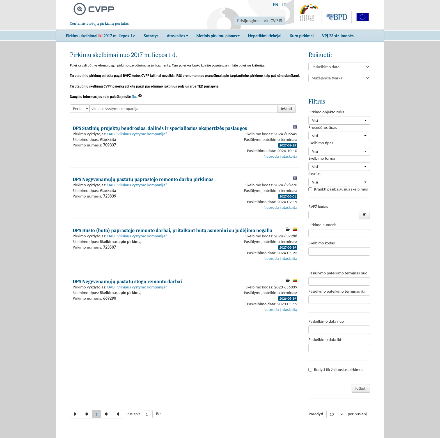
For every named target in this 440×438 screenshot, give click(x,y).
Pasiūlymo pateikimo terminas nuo (338, 273)
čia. (134, 97)
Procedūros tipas (322, 127)
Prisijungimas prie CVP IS (259, 20)
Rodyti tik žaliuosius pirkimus (335, 369)
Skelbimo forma (321, 158)
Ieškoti (286, 108)
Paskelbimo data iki (324, 339)
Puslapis (133, 413)
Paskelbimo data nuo (326, 321)
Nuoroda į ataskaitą (280, 156)
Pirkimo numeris (322, 224)
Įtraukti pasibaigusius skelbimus (338, 189)
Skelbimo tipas (320, 142)
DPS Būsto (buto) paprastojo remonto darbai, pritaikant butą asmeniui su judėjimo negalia (172, 230)
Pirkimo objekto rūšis (326, 111)
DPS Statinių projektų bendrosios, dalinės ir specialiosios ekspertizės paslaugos (160, 128)
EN (275, 4)
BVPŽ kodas (318, 206)
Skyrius (314, 173)
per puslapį (357, 413)
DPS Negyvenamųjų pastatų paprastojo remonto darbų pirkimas (143, 179)
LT (284, 4)
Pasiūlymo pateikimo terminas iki (336, 291)
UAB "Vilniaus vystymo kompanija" (137, 133)
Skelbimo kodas (321, 243)
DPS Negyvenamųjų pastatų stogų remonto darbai (127, 281)
